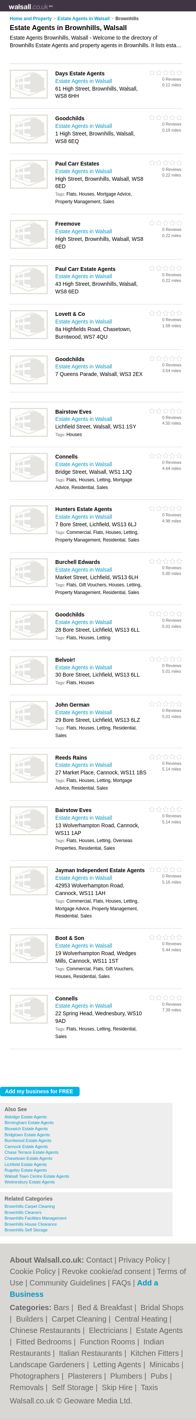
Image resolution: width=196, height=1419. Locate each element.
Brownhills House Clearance (31, 1224)
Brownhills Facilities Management (35, 1218)
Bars (62, 1307)
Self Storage (74, 1387)
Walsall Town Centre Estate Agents (37, 1176)
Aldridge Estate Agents (26, 1117)
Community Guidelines (68, 1283)
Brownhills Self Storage (26, 1230)
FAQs (121, 1283)
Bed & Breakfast (105, 1307)
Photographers (36, 1376)
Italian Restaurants (91, 1353)
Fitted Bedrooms (45, 1342)
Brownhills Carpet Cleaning (30, 1206)
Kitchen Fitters (155, 1353)
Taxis (149, 1387)
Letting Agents (118, 1364)
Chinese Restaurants (46, 1330)
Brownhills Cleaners (23, 1212)
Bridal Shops (162, 1307)
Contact (99, 1260)
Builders (30, 1319)
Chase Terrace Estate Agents (31, 1152)
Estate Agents (159, 1330)
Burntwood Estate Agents (28, 1140)
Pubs (160, 1376)
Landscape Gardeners (48, 1364)
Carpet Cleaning (80, 1319)
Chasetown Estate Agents (28, 1158)
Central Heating (142, 1319)
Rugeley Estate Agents (26, 1170)
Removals (27, 1387)
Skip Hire (118, 1387)
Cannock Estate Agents (26, 1146)
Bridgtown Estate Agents (27, 1134)
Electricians (109, 1330)
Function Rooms (108, 1342)
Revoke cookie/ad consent (106, 1271)
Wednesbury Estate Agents (30, 1182)
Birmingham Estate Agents (29, 1122)
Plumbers (127, 1376)
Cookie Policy (33, 1271)
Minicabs (165, 1364)
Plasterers (86, 1376)
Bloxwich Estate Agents (26, 1128)
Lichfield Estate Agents (26, 1164)
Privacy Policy (142, 1260)
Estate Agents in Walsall (83, 81)
